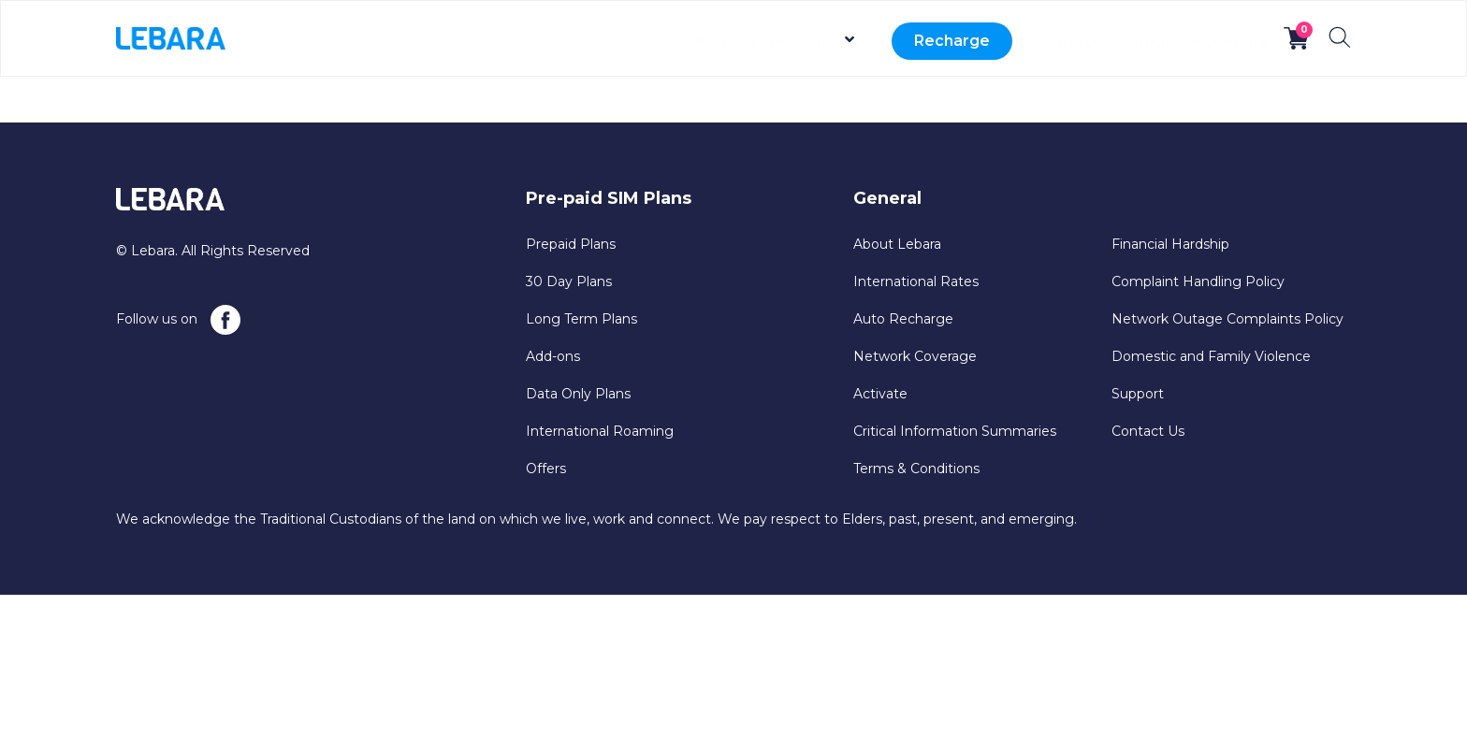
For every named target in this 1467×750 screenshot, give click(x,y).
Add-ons (553, 356)
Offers (546, 468)
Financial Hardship (1170, 244)
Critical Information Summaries (954, 431)
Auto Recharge (903, 318)
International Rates (916, 281)
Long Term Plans (581, 318)
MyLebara (1216, 41)
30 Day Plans (569, 281)
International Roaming (600, 431)
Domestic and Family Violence (1211, 356)
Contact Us (1147, 431)
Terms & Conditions (916, 468)
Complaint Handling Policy (1198, 281)
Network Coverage (915, 356)
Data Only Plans (578, 393)
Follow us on (178, 320)
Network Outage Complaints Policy (1227, 318)
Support (1107, 41)
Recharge (873, 41)
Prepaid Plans (571, 244)
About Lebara (897, 244)
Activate (1003, 41)
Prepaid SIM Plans (686, 41)
